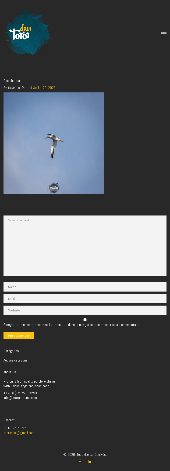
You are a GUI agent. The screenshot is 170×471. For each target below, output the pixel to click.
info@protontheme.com (20, 397)
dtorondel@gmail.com (19, 432)
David (11, 88)
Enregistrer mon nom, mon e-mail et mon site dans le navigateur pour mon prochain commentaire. (72, 324)
